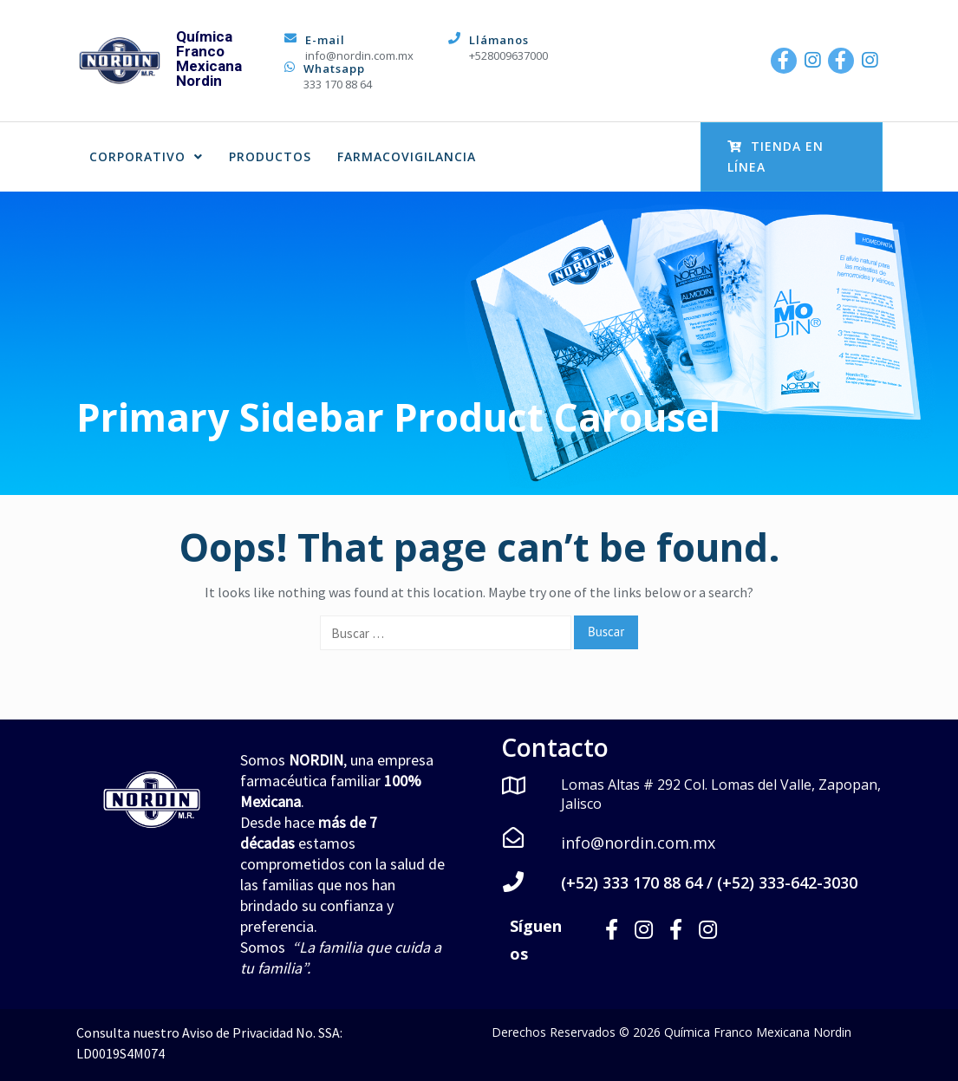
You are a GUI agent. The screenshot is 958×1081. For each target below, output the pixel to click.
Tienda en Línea (775, 156)
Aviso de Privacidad (237, 1032)
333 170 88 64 (337, 84)
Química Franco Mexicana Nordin (209, 58)
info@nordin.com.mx (359, 55)
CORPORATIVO (146, 156)
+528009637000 (508, 55)
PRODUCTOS (270, 156)
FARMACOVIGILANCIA (406, 156)
